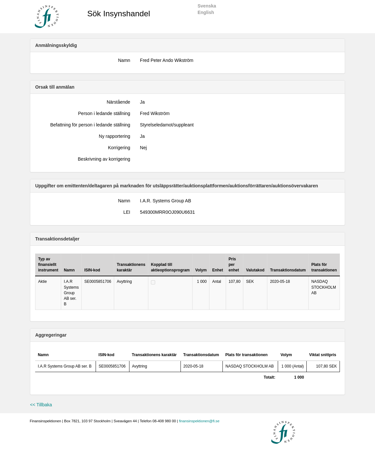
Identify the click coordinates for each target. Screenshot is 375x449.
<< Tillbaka (41, 404)
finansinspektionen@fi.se (199, 421)
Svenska (206, 5)
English (205, 12)
